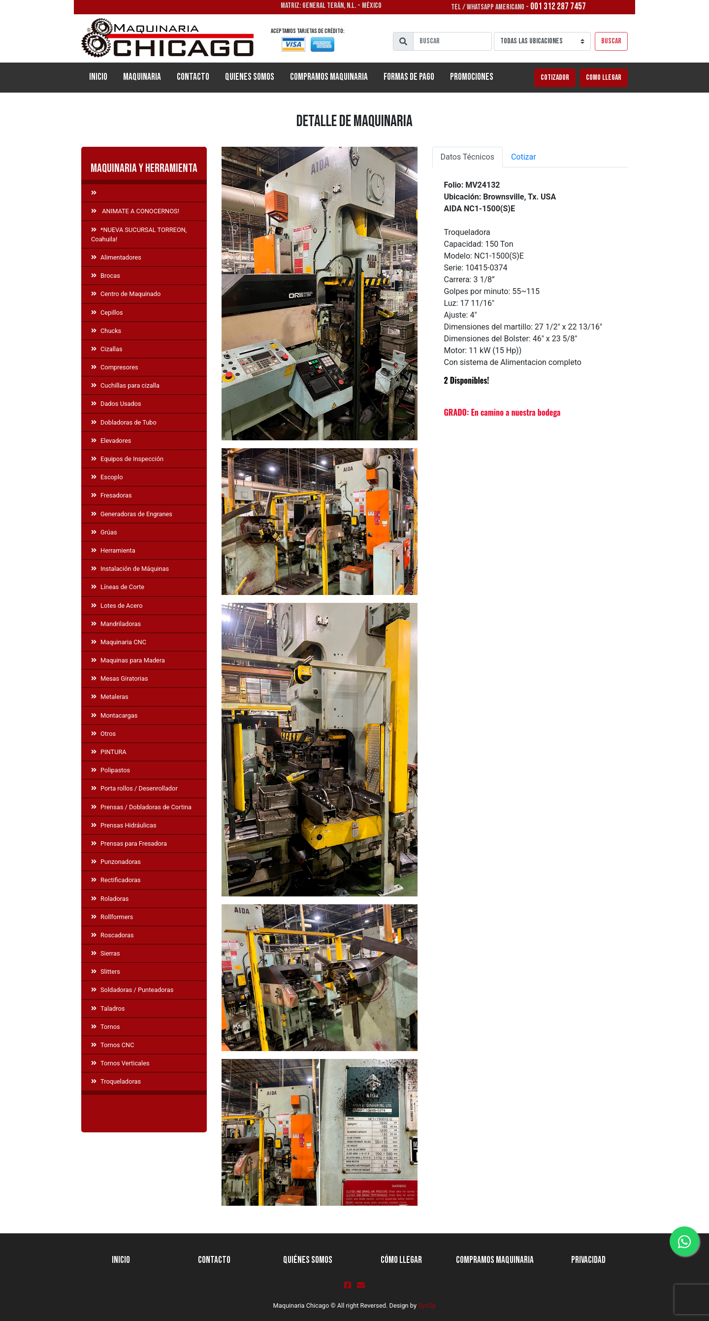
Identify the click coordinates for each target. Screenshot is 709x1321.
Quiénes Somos (307, 1260)
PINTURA (109, 752)
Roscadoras (112, 935)
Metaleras (110, 696)
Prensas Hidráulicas (124, 825)
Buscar (611, 41)
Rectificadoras (116, 880)
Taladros (108, 1008)
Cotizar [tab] (523, 157)
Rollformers (112, 917)
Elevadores (111, 440)
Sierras (105, 953)
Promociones (471, 77)
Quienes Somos (249, 77)
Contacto (193, 77)
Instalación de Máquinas (130, 568)
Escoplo (107, 477)
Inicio (102, 76)
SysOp (427, 1305)
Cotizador (555, 77)
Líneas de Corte (117, 587)
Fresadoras (111, 495)
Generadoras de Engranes (131, 514)
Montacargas (114, 715)
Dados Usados (116, 403)
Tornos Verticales (120, 1063)
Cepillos (107, 312)
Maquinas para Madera (128, 660)
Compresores (114, 367)
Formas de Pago (409, 77)
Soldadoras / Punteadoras (132, 989)
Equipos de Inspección (127, 458)
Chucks (106, 330)
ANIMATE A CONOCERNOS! (135, 211)
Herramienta (113, 550)
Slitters (105, 971)
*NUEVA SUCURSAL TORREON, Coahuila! (139, 234)
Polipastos (110, 770)
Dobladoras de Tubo (124, 422)
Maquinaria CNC (118, 642)
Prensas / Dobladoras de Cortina (141, 807)
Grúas (104, 532)
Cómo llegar (401, 1260)
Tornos (105, 1026)
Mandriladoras (116, 623)
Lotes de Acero (116, 605)
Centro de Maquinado (126, 293)
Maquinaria (142, 77)
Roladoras (110, 898)
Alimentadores (116, 257)
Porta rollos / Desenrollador (134, 788)
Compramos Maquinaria (329, 77)
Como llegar (603, 77)
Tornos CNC (112, 1045)
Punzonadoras (116, 861)
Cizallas (107, 349)
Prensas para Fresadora (129, 843)
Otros (103, 733)
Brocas (105, 275)
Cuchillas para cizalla (125, 385)
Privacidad (588, 1260)
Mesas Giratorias (119, 678)
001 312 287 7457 (558, 6)
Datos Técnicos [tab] (467, 157)
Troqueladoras (116, 1081)
